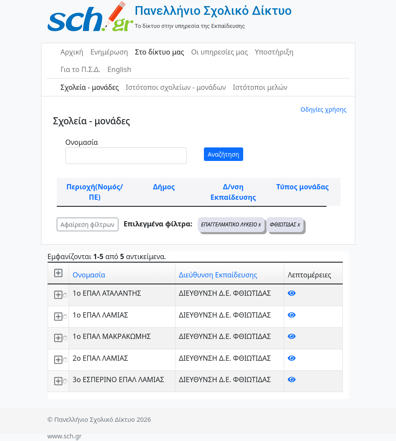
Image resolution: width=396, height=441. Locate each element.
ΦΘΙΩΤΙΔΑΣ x (285, 224)
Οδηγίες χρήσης (323, 109)
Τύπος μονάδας (302, 186)
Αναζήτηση (223, 154)
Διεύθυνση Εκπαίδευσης (218, 275)
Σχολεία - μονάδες (90, 87)
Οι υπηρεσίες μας (219, 52)
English (119, 69)
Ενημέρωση (109, 52)
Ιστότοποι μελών (260, 87)
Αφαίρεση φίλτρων (87, 224)
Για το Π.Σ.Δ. (81, 69)
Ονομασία (81, 142)
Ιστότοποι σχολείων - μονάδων (176, 87)
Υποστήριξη (274, 52)
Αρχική (72, 52)
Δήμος (164, 186)
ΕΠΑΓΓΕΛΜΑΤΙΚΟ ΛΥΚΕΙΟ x (231, 224)
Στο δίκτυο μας (159, 52)
